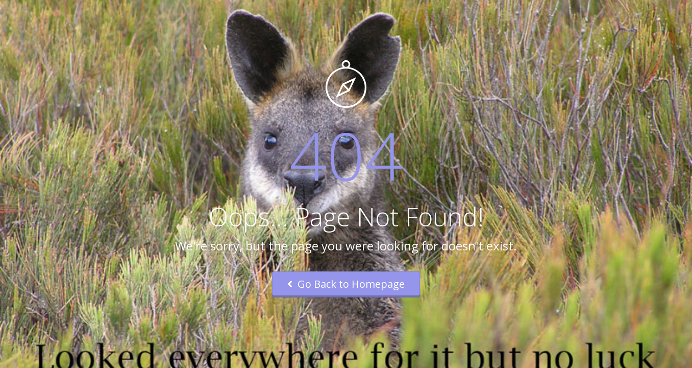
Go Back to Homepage (346, 284)
